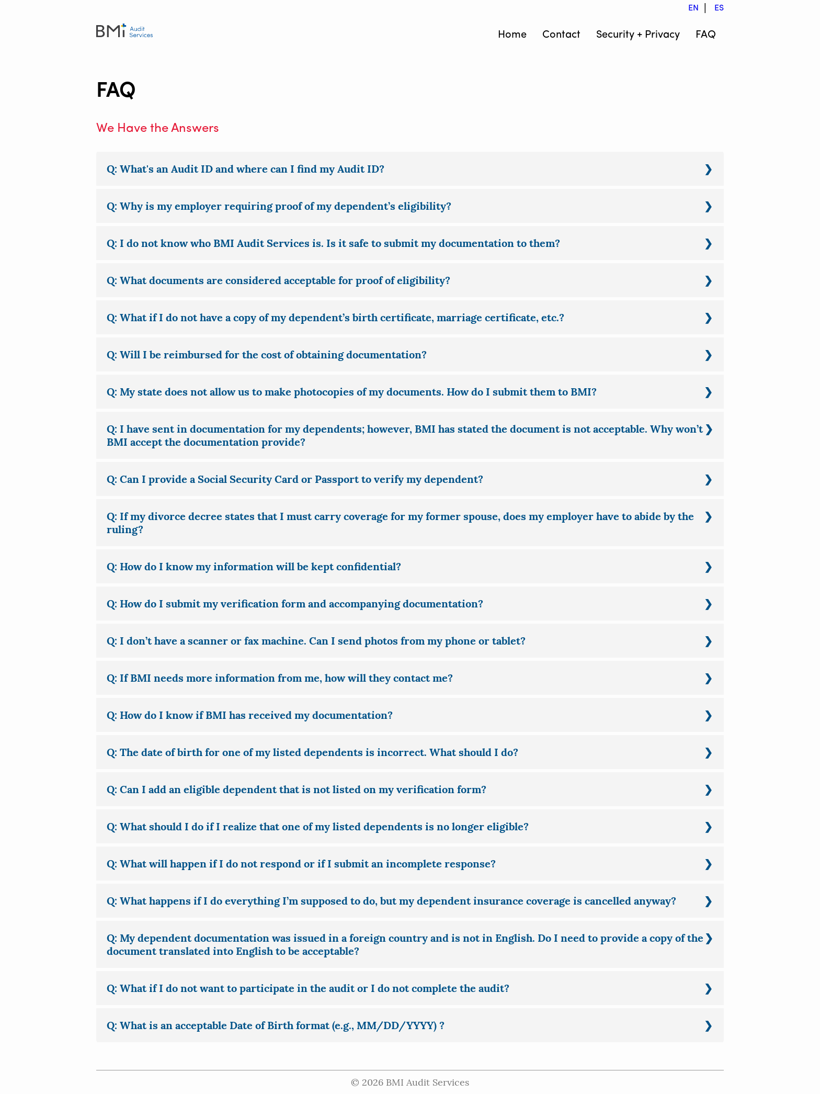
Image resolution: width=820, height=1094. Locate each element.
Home (512, 35)
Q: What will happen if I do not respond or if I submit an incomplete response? (301, 863)
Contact (561, 35)
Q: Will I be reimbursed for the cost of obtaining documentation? (267, 354)
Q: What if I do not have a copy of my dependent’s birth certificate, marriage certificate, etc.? (335, 317)
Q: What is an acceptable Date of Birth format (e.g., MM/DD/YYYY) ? (276, 1025)
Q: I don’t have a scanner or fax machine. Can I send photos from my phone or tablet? (316, 640)
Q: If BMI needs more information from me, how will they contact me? (280, 677)
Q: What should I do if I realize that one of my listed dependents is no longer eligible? (318, 826)
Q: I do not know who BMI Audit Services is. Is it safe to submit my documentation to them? (333, 243)
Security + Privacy (638, 35)
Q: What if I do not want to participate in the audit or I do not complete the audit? (308, 988)
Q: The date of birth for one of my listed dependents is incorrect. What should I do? (312, 752)
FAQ (706, 35)
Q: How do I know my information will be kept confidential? (254, 566)
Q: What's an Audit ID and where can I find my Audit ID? (245, 168)
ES (719, 8)
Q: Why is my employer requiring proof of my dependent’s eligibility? (279, 205)
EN (693, 8)
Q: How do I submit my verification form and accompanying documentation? (295, 603)
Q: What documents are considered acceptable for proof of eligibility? (278, 280)
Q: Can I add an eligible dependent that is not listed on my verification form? (296, 789)
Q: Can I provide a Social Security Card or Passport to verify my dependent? (295, 479)
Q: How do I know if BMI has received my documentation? (250, 714)
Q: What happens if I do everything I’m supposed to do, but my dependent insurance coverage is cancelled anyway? (391, 900)
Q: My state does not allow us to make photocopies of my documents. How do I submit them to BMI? (352, 391)
